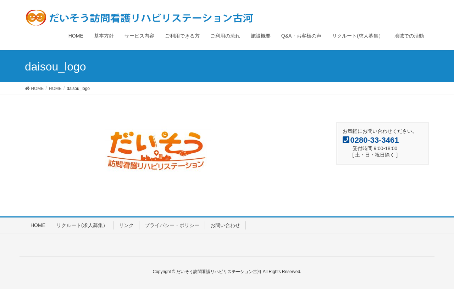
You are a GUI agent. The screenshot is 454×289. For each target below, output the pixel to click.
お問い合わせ (225, 225)
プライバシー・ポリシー (172, 225)
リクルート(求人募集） (82, 225)
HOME (38, 225)
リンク (126, 225)
